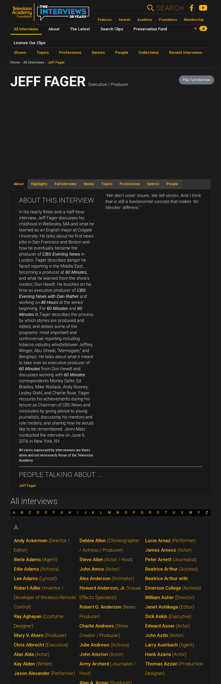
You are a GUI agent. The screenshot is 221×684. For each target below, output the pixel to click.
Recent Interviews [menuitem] (185, 52)
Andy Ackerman (42, 545)
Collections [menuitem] (149, 52)
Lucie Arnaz (170, 540)
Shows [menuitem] (20, 52)
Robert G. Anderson (107, 611)
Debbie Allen (109, 545)
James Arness (168, 550)
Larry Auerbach (169, 645)
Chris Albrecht (41, 645)
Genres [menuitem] (98, 52)
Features (105, 20)
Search (170, 8)
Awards (125, 20)
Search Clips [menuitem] (111, 29)
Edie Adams (36, 569)
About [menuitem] (54, 29)
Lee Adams (35, 578)
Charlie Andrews (103, 630)
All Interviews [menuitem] (26, 29)
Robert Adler (45, 597)
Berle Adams (35, 559)
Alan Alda (31, 654)
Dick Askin (168, 616)
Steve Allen (106, 559)
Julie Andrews (104, 645)
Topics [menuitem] (42, 52)
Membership (194, 20)
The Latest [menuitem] (80, 29)
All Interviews (33, 62)
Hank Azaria (165, 654)
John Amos (99, 569)
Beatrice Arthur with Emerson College (173, 583)
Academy (144, 20)
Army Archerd (107, 668)
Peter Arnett (171, 559)
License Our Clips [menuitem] (30, 43)
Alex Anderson (106, 578)
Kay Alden (33, 664)
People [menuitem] (121, 52)
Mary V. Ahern (40, 635)
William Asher (170, 597)
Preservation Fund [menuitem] (150, 29)
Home (15, 62)
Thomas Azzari (174, 668)
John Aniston (101, 654)
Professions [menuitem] (70, 52)
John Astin (164, 635)
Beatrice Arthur (171, 569)
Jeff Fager (56, 62)
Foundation (168, 20)
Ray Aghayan (38, 621)
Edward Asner (167, 626)
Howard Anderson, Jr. (110, 592)
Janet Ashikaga (169, 607)
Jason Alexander (44, 673)
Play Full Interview (196, 80)
